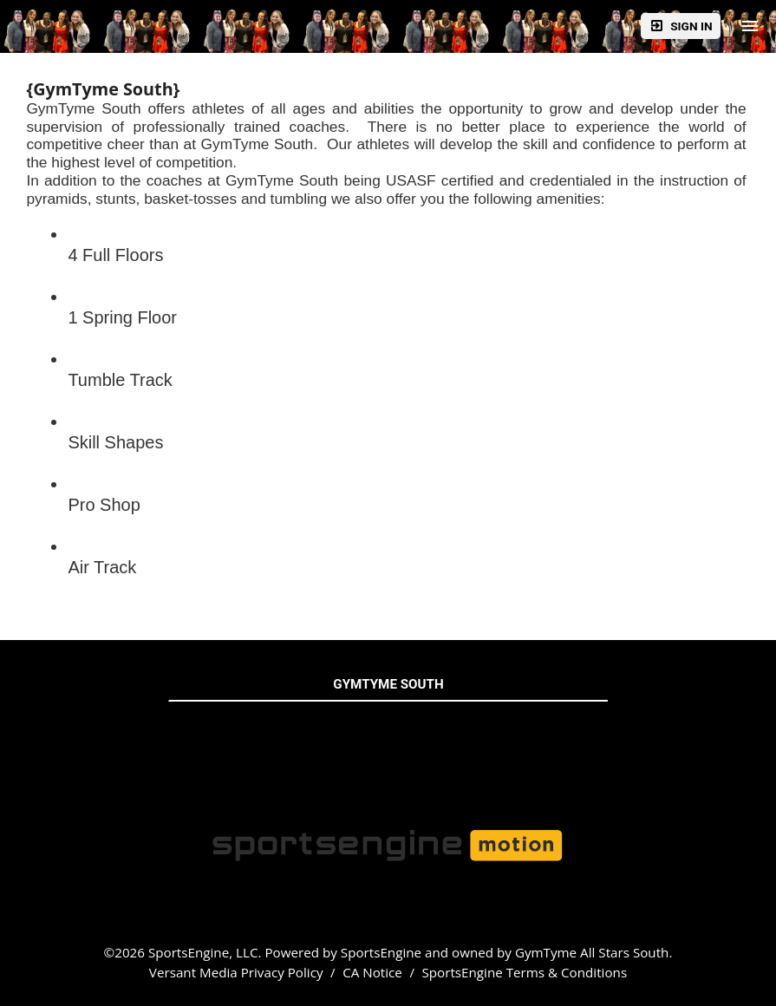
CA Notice (372, 972)
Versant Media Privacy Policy (236, 972)
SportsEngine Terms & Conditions (524, 972)
